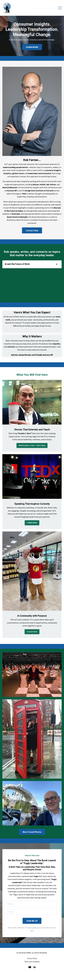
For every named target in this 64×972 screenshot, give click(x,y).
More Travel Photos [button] (32, 832)
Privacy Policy (32, 958)
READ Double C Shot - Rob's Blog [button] (32, 445)
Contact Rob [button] (32, 230)
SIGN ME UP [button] (32, 920)
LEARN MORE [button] (32, 47)
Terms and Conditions (32, 962)
